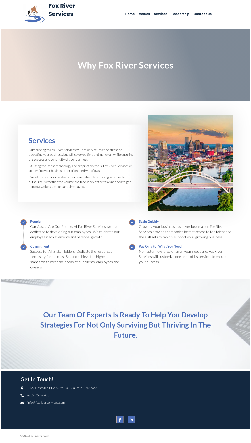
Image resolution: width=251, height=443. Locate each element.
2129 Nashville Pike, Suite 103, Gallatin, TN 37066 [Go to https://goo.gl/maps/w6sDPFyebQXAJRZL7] (62, 388)
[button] (120, 419)
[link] (130, 14)
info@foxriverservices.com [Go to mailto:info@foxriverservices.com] (46, 402)
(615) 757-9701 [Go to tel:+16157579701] (38, 395)
